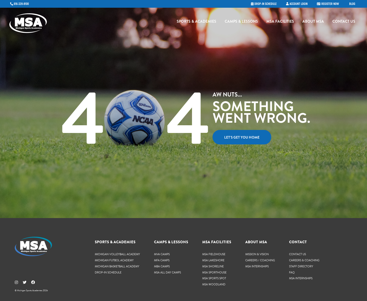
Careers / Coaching (260, 260)
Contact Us (343, 22)
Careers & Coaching (304, 260)
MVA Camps (162, 254)
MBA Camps (162, 266)
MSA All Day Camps (167, 272)
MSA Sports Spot (214, 278)
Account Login (299, 4)
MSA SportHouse (214, 272)
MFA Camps (161, 260)
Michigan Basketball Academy (117, 266)
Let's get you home (242, 137)
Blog (352, 4)
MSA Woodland (213, 284)
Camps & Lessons (241, 22)
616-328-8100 (21, 4)
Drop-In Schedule (108, 272)
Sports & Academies (196, 22)
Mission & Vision (257, 254)
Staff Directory (301, 266)
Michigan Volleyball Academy (117, 254)
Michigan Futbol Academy (114, 260)
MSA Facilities (280, 22)
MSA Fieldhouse (213, 254)
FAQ (292, 272)
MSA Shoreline (213, 266)
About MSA (313, 22)
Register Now (330, 4)
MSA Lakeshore (213, 260)
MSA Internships (257, 266)
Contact (298, 242)
